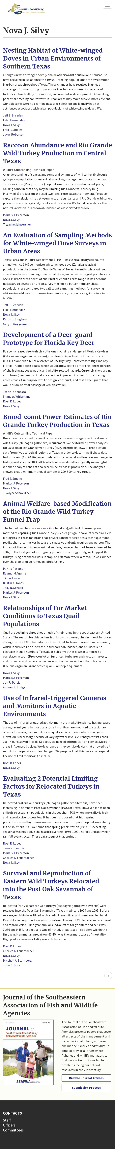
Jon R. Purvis (11, 682)
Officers (9, 1125)
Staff (7, 1120)
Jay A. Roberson (13, 134)
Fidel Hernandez (14, 120)
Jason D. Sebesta (14, 392)
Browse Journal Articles (86, 1078)
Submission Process (86, 1087)
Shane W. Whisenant (16, 396)
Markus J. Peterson (16, 215)
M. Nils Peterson (14, 569)
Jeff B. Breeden (13, 115)
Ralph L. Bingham (15, 319)
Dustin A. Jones (13, 583)
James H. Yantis (13, 848)
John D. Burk (11, 965)
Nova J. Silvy (11, 125)
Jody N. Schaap (13, 588)
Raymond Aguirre (14, 573)
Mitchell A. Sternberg (17, 960)
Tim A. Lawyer (12, 578)
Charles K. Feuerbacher (18, 858)
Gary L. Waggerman (16, 324)
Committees (13, 1129)
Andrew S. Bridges (15, 687)
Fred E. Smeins (12, 130)
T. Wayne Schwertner (17, 224)
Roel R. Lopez (12, 401)
